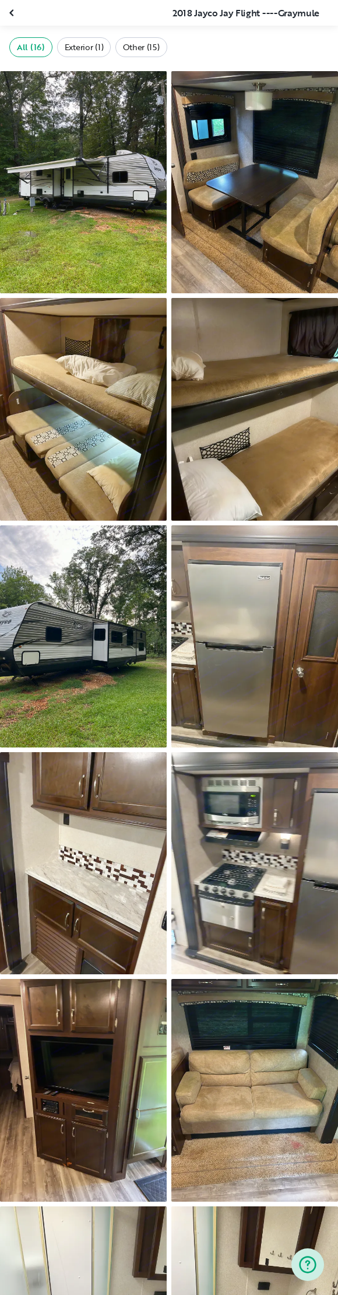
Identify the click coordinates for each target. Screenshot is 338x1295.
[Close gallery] (13, 13)
